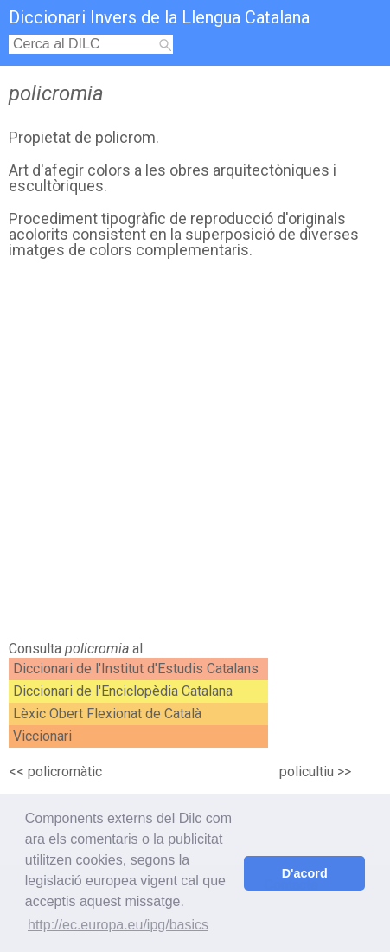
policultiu (306, 771)
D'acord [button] (305, 873)
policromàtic (65, 771)
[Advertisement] (195, 454)
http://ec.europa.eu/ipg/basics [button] (118, 924)
